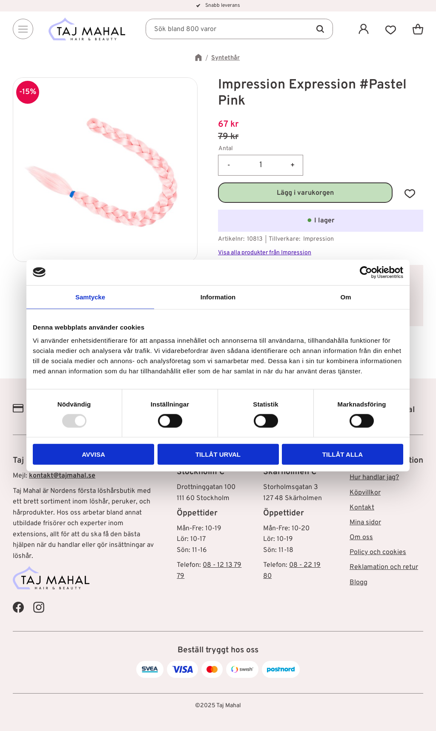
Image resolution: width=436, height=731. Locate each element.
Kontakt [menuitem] (362, 507)
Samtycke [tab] (90, 296)
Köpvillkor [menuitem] (365, 493)
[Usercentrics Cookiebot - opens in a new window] (366, 272)
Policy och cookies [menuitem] (378, 552)
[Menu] (23, 29)
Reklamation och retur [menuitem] (384, 567)
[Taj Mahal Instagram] (39, 607)
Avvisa (93, 454)
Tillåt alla (342, 454)
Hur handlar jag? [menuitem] (374, 477)
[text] (320, 124)
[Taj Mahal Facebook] (18, 607)
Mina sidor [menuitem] (365, 522)
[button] (391, 28)
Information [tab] (218, 296)
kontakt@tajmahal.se (62, 476)
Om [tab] (345, 296)
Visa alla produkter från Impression (264, 252)
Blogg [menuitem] (358, 582)
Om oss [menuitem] (361, 537)
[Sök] (320, 29)
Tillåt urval (218, 454)
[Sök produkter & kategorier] (239, 29)
